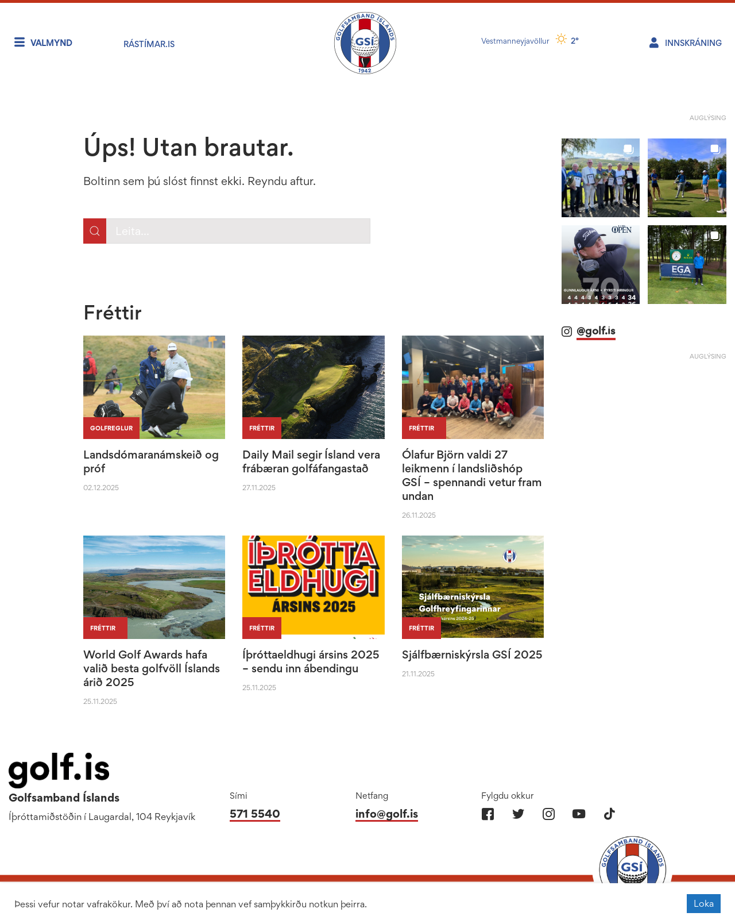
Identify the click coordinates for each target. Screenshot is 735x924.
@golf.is (596, 330)
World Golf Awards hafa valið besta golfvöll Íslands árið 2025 (151, 668)
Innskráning (693, 43)
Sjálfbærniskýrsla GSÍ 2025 (472, 654)
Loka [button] (704, 903)
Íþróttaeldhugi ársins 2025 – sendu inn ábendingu (311, 661)
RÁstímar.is (149, 44)
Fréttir (261, 428)
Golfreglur (111, 428)
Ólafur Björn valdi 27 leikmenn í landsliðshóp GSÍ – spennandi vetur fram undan (472, 475)
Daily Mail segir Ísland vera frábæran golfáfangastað (311, 461)
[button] (601, 177)
